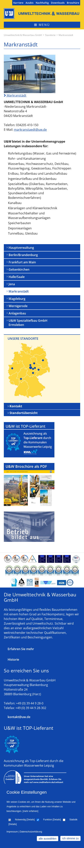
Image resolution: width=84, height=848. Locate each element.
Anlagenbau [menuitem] (17, 313)
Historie (13, 659)
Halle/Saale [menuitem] (17, 277)
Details (30, 819)
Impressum (12, 831)
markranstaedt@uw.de (30, 129)
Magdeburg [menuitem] (17, 299)
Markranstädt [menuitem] (19, 291)
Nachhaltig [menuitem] (42, 2)
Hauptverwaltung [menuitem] (21, 247)
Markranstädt (15, 95)
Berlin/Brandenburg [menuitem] (23, 255)
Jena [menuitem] (12, 284)
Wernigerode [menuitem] (18, 306)
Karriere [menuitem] (18, 2)
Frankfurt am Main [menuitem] (22, 262)
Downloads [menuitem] (58, 2)
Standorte (50, 35)
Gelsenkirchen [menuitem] (19, 269)
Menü (42, 25)
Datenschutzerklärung (31, 831)
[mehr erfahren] (30, 811)
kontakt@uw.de (19, 717)
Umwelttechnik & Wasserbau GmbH (23, 35)
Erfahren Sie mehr (21, 649)
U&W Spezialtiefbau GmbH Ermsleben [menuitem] (28, 322)
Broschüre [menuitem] (73, 2)
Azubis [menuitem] (29, 2)
